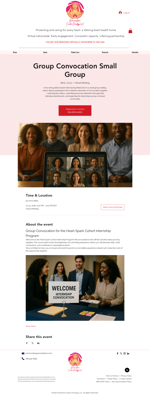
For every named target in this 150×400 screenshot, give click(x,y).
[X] (121, 353)
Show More (31, 326)
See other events (75, 112)
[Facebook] (117, 353)
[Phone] (23, 358)
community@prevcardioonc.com (39, 353)
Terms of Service (112, 376)
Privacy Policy (126, 376)
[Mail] (23, 353)
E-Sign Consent (126, 379)
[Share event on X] (32, 343)
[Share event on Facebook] (27, 343)
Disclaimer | (102, 379)
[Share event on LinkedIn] (38, 343)
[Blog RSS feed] (127, 370)
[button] (130, 30)
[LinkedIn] (128, 353)
